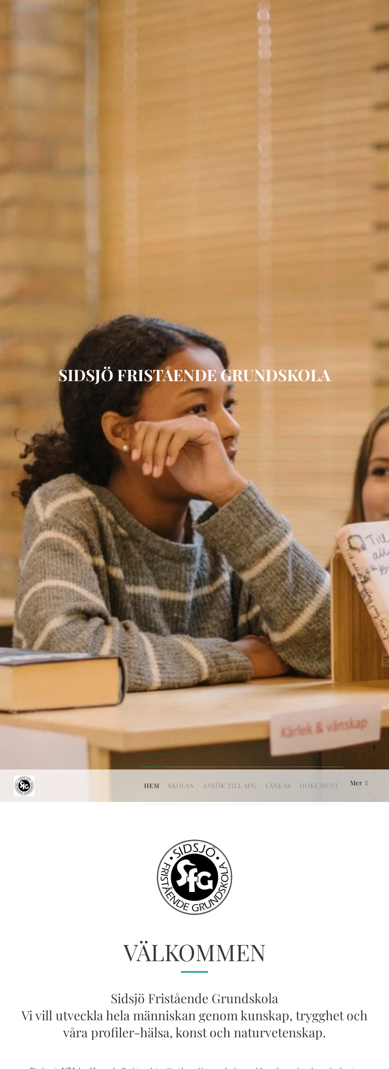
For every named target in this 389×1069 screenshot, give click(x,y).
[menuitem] (126, 785)
